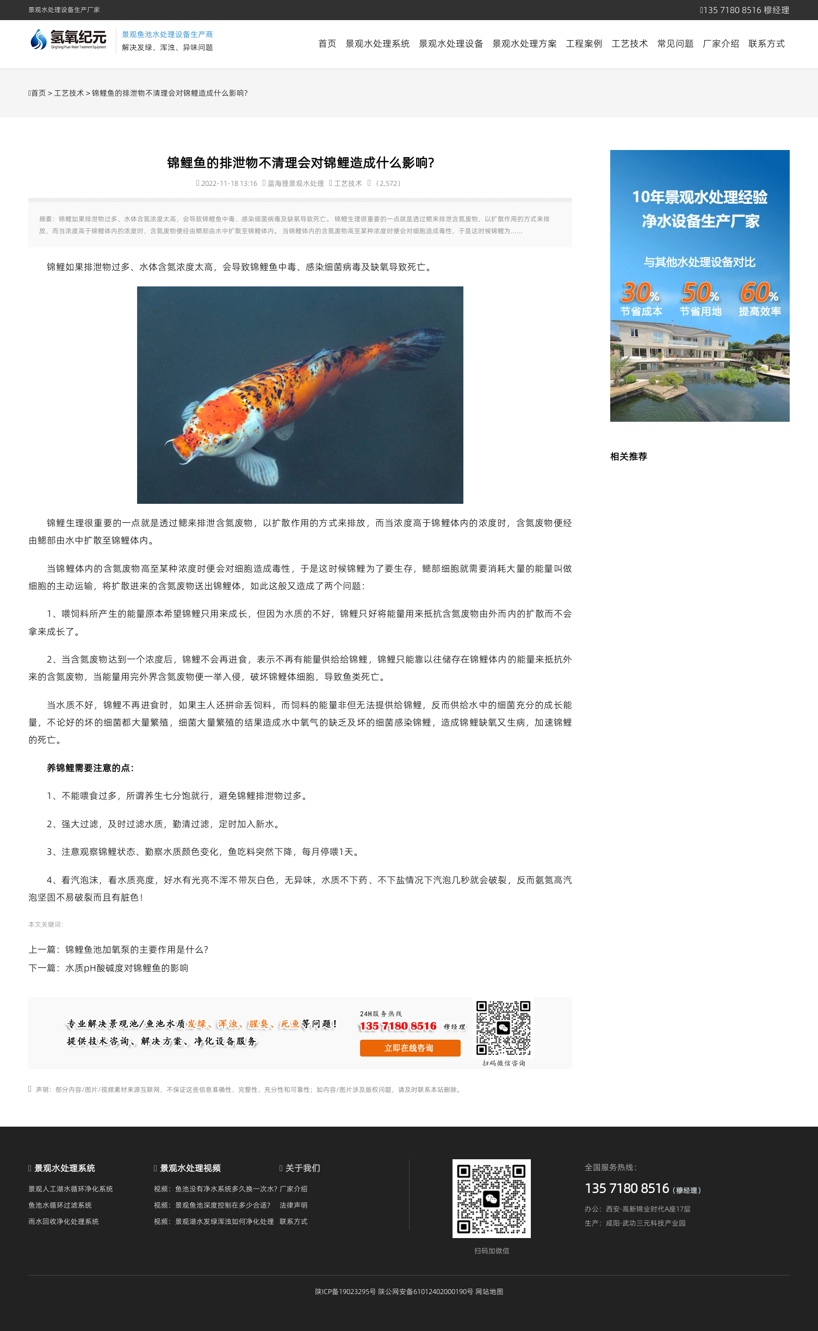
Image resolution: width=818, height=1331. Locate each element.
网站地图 (489, 1291)
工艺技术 (629, 43)
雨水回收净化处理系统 (63, 1221)
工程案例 (584, 43)
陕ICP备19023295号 (345, 1291)
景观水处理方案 (524, 43)
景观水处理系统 (377, 43)
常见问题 (675, 43)
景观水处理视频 (190, 1168)
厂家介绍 (721, 43)
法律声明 (294, 1205)
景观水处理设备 (451, 43)
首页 (327, 43)
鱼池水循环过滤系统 (60, 1205)
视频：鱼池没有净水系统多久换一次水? (215, 1188)
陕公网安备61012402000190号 (426, 1291)
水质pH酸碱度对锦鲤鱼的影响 (127, 967)
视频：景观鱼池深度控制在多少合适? (212, 1205)
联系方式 (766, 43)
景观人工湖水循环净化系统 (70, 1188)
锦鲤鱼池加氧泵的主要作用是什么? (136, 949)
